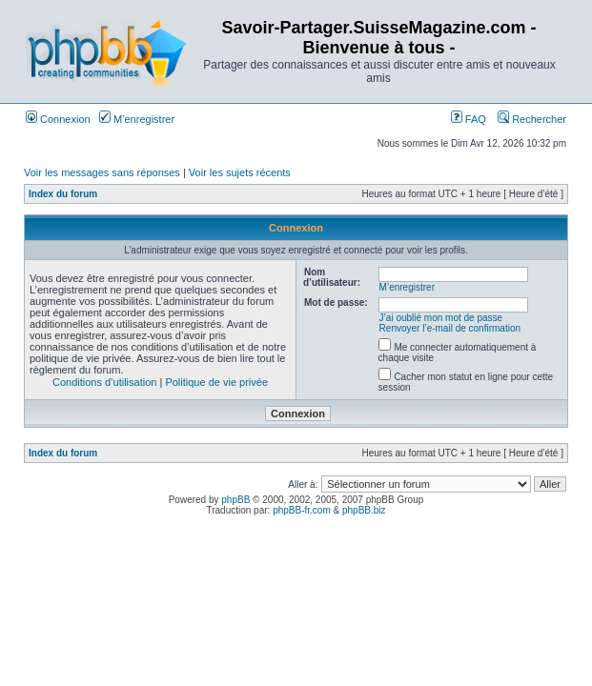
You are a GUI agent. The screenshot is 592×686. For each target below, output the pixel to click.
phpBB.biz (364, 510)
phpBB (235, 499)
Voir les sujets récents (240, 172)
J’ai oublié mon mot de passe (441, 318)
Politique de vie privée (216, 382)
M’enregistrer (136, 119)
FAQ (468, 119)
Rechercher (532, 119)
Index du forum (63, 194)
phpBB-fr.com (302, 510)
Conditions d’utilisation (104, 382)
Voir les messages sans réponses (102, 172)
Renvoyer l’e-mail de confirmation (450, 328)
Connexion (58, 119)
